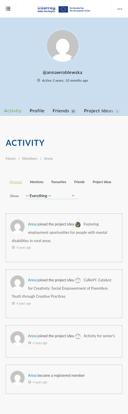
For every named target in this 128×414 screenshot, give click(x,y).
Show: (14, 196)
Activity (13, 110)
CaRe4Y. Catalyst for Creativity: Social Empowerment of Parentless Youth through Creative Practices (61, 288)
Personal (16, 182)
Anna (32, 224)
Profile (37, 110)
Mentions (37, 182)
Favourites (59, 182)
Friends (64, 110)
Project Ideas (102, 110)
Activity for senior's (99, 335)
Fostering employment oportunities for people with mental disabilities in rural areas (59, 232)
